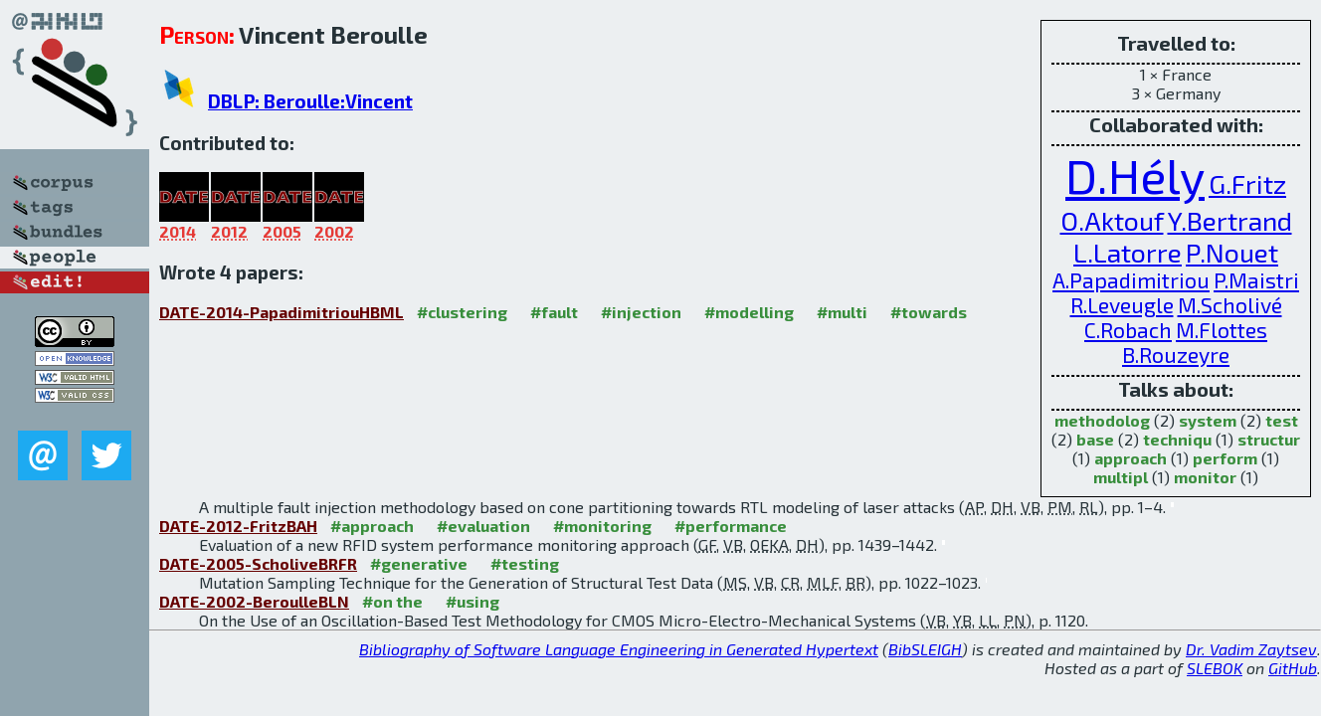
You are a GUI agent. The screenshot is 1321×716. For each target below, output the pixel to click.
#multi (842, 311)
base (1095, 439)
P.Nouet (1232, 252)
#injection (641, 311)
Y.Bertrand (1230, 220)
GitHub (1292, 667)
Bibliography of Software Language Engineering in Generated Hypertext (618, 648)
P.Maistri (1256, 280)
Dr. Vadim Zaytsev (1251, 648)
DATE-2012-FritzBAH (238, 525)
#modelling (749, 311)
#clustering (462, 311)
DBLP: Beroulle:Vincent (310, 101)
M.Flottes (1221, 329)
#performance (730, 525)
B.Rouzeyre (1175, 354)
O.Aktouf (1112, 220)
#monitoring (602, 525)
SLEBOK (1214, 667)
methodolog (1102, 420)
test (1281, 420)
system (1207, 420)
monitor (1205, 476)
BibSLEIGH (925, 648)
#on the (392, 601)
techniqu (1177, 439)
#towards (928, 311)
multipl (1120, 476)
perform (1225, 457)
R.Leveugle (1122, 304)
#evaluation (483, 525)
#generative (419, 563)
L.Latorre (1127, 252)
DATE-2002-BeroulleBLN (254, 601)
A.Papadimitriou (1131, 280)
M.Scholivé (1230, 304)
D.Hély (1135, 175)
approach (1130, 457)
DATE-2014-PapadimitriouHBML (281, 311)
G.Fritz (1247, 183)
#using (472, 601)
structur (1268, 439)
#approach (372, 525)
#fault (554, 311)
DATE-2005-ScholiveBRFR (258, 563)
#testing (524, 563)
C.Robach (1128, 329)
